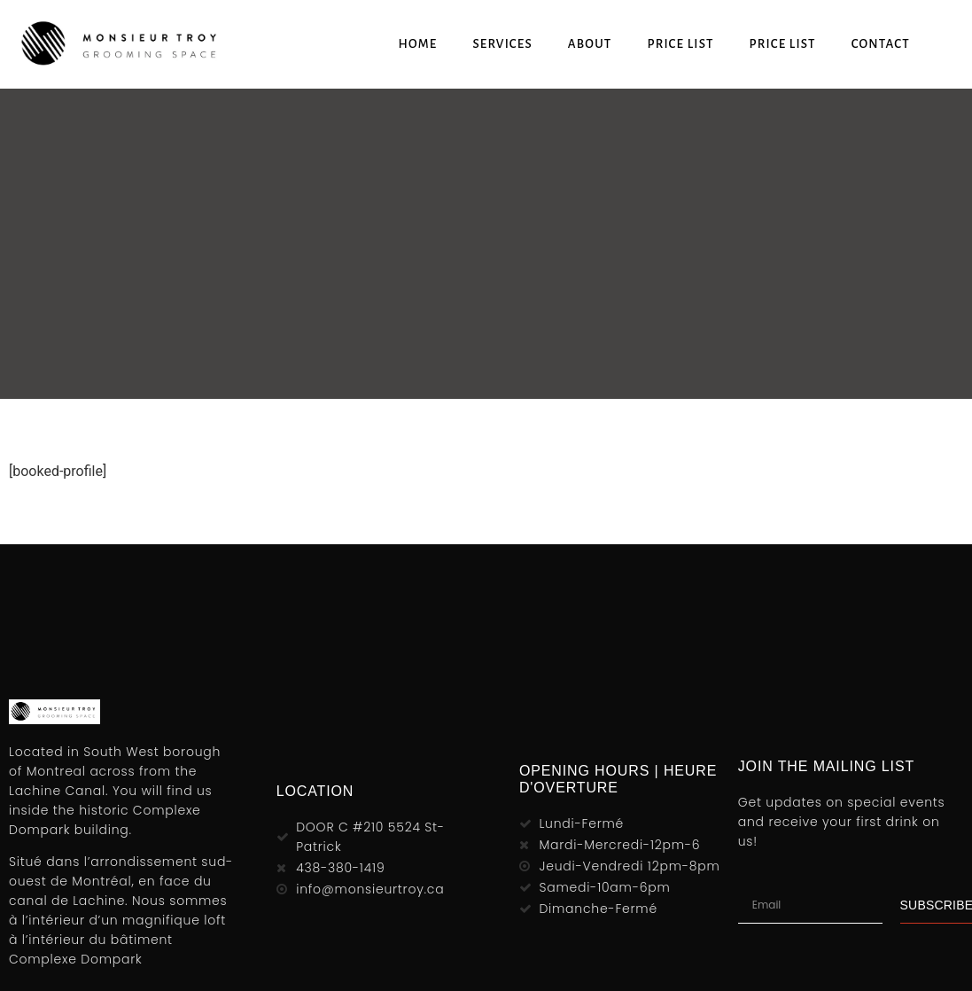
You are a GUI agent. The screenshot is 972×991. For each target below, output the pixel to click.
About (590, 44)
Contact (880, 44)
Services (502, 44)
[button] (954, 44)
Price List (680, 44)
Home (418, 44)
